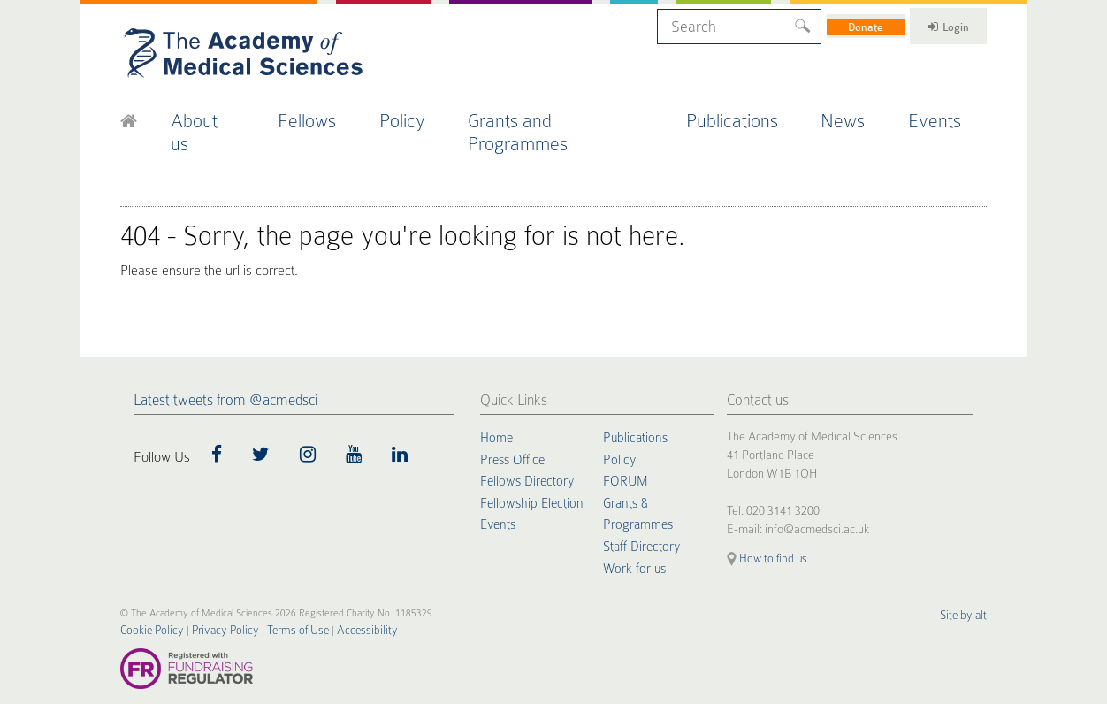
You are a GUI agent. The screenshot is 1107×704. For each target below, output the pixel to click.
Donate (834, 24)
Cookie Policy (147, 598)
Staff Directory (643, 510)
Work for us (635, 531)
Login (934, 24)
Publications (747, 113)
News (857, 113)
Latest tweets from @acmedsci (225, 366)
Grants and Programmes (574, 113)
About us (218, 113)
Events (950, 113)
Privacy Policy (210, 598)
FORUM (626, 447)
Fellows (324, 113)
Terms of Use (274, 598)
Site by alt (967, 583)
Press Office (514, 425)
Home (497, 404)
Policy (421, 113)
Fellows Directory (529, 447)
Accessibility (335, 598)
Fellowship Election (534, 468)
